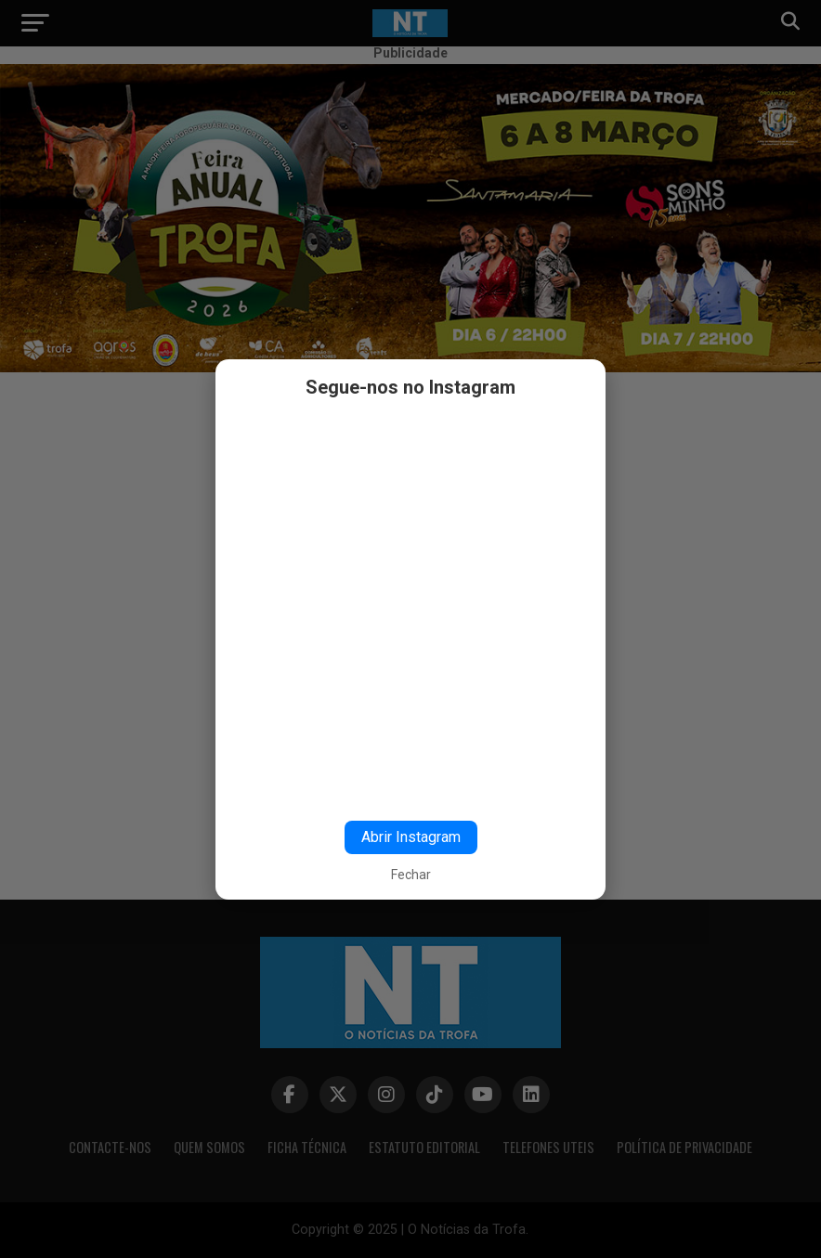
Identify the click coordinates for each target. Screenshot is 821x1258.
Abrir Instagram (411, 837)
